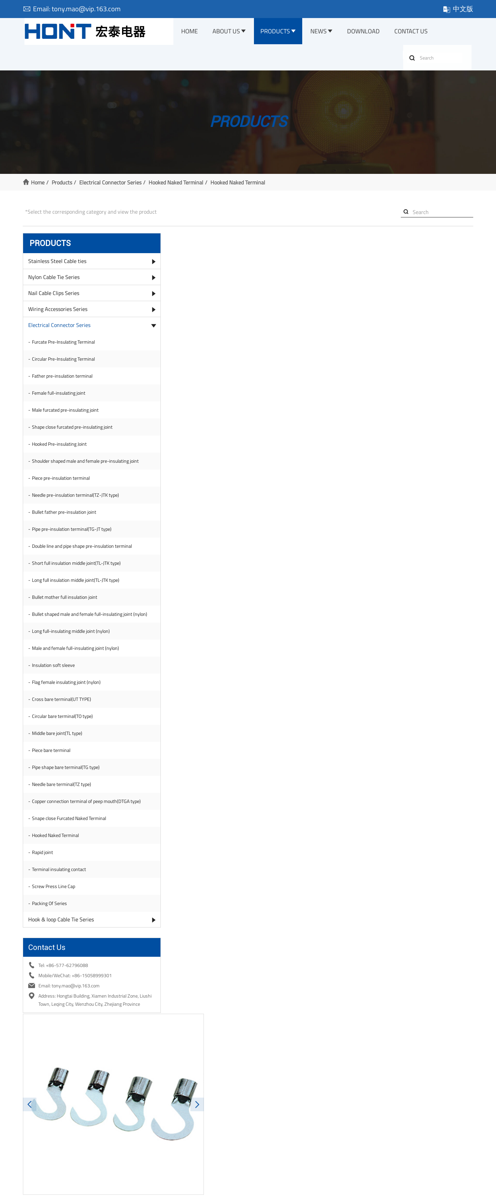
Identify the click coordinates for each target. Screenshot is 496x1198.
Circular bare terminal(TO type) (64, 740)
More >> (147, 1154)
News (322, 31)
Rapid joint (44, 883)
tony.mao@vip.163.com (360, 806)
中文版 (456, 8)
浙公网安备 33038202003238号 (248, 1189)
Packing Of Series (51, 934)
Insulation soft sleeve (55, 689)
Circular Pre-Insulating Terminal (65, 362)
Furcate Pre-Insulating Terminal (65, 345)
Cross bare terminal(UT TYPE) (63, 723)
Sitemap (319, 1189)
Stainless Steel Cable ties (59, 265)
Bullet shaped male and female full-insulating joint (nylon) (77, 635)
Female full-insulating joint (60, 396)
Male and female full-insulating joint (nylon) (77, 672)
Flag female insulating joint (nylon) (68, 706)
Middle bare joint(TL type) (59, 757)
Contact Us (415, 31)
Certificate (35, 1117)
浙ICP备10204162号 (178, 1189)
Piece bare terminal (53, 774)
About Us (229, 31)
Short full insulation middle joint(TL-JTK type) (78, 580)
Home (192, 31)
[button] (140, 312)
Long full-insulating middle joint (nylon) (73, 655)
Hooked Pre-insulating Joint (61, 448)
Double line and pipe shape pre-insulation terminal (73, 560)
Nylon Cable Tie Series (56, 281)
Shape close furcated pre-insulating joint (74, 430)
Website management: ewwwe (368, 1189)
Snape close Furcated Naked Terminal (71, 849)
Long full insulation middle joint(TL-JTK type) (77, 597)
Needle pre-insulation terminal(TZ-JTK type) (77, 505)
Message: (148, 869)
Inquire (326, 277)
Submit (302, 904)
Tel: (327, 832)
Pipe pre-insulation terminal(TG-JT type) (74, 539)
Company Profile (41, 1108)
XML (300, 1189)
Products (279, 31)
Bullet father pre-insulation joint (66, 522)
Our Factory (36, 1126)
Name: (145, 832)
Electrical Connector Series (112, 185)
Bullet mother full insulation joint (66, 614)
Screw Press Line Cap (55, 917)
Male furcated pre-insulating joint (67, 413)
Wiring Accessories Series (59, 313)
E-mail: (146, 850)
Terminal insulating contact (61, 900)
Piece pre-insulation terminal (63, 488)
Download (368, 31)
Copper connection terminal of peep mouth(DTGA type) (67, 829)
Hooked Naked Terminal (178, 185)
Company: (330, 849)
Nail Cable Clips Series (55, 297)
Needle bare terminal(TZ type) (63, 808)
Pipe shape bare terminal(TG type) (68, 791)
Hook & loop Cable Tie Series (63, 951)
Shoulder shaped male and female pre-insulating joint (70, 468)
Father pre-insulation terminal (64, 379)
